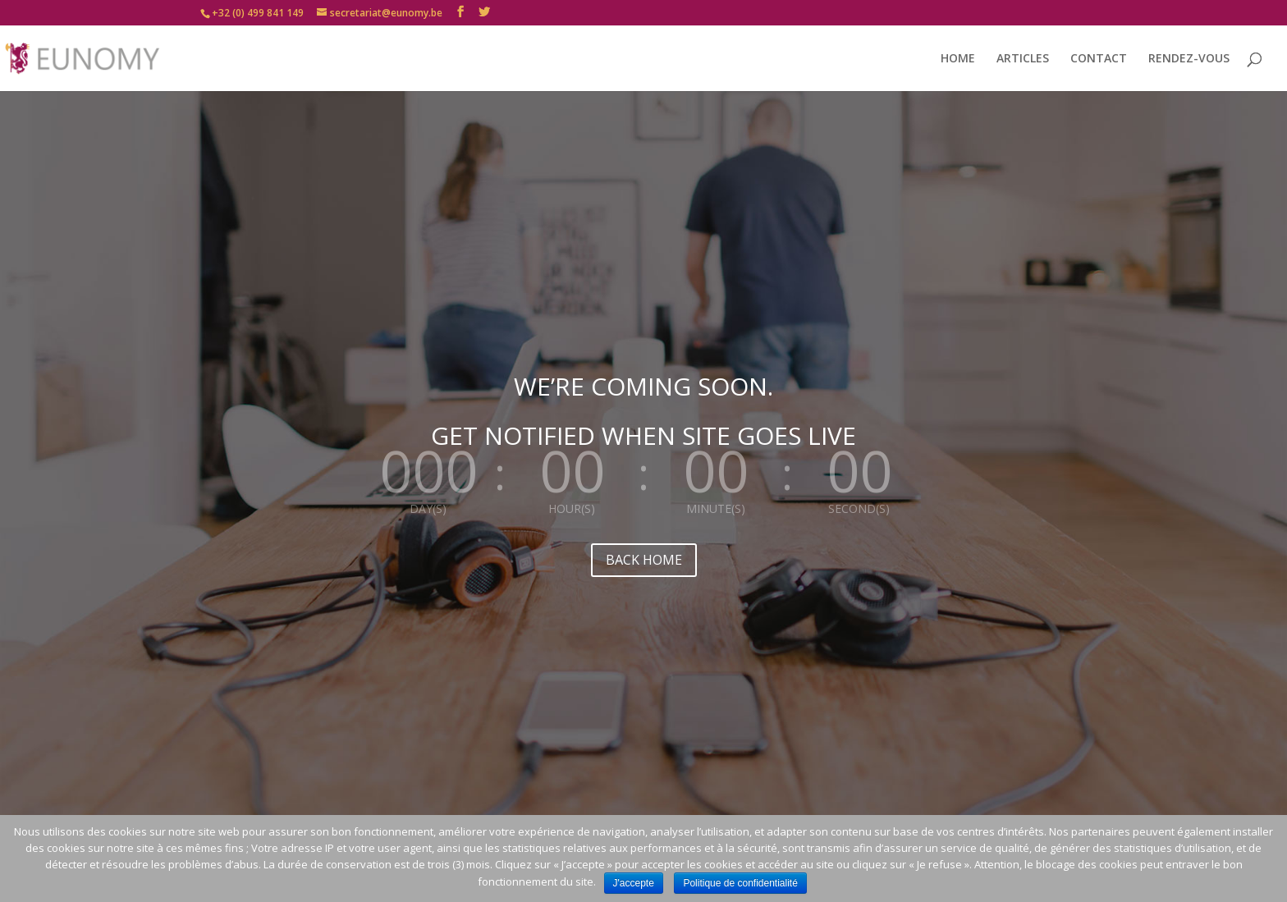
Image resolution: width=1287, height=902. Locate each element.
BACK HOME (644, 560)
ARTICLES (1022, 59)
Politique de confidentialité (740, 883)
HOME (958, 59)
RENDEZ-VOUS (1189, 59)
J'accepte (633, 883)
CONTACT (1098, 59)
